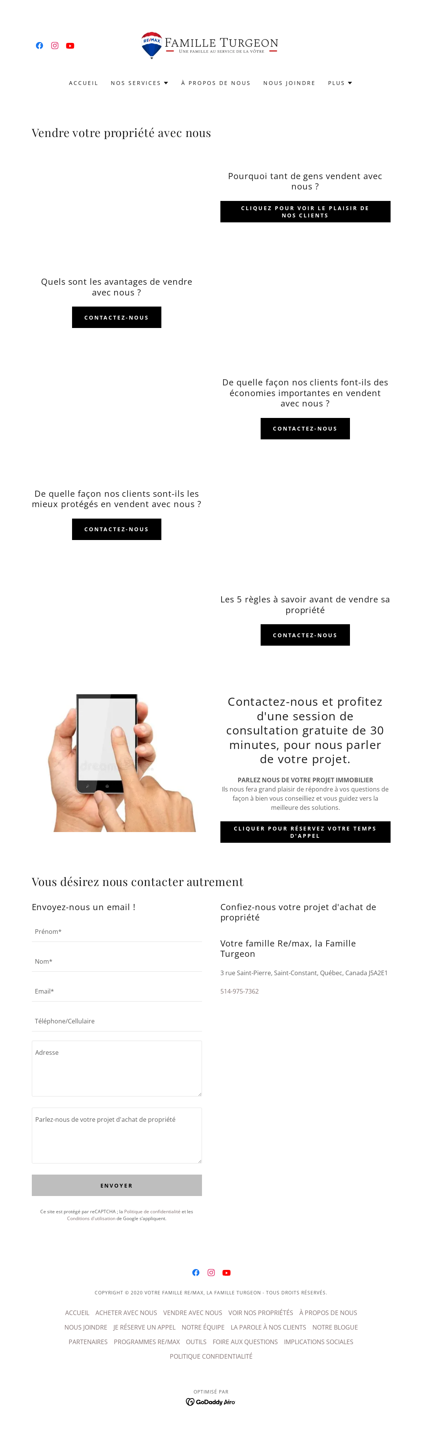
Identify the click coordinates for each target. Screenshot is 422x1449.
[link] (39, 45)
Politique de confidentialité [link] (152, 1211)
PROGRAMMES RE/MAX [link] (147, 1342)
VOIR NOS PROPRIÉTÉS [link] (260, 1313)
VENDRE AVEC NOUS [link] (192, 1313)
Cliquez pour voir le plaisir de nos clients (305, 211)
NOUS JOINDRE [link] (289, 82)
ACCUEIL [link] (84, 82)
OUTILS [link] (196, 1342)
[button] (140, 83)
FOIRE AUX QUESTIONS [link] (245, 1342)
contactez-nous (116, 317)
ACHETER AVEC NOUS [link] (126, 1313)
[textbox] (117, 931)
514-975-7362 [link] (239, 991)
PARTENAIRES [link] (88, 1342)
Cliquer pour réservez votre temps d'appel (305, 832)
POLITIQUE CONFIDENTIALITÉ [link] (211, 1356)
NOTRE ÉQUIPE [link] (203, 1327)
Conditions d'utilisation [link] (91, 1218)
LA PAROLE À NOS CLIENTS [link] (268, 1327)
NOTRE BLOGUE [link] (335, 1327)
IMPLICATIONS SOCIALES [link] (318, 1342)
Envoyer (116, 1185)
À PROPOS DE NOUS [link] (216, 82)
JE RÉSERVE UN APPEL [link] (144, 1327)
